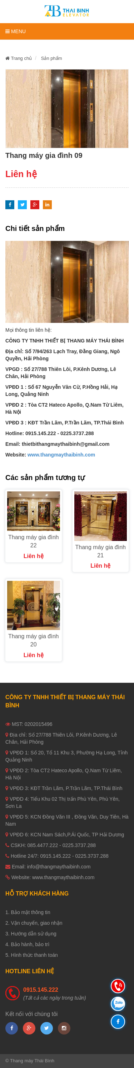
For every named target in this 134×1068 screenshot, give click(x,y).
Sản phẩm (51, 58)
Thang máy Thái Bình (32, 1060)
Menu (15, 31)
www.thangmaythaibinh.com (61, 455)
